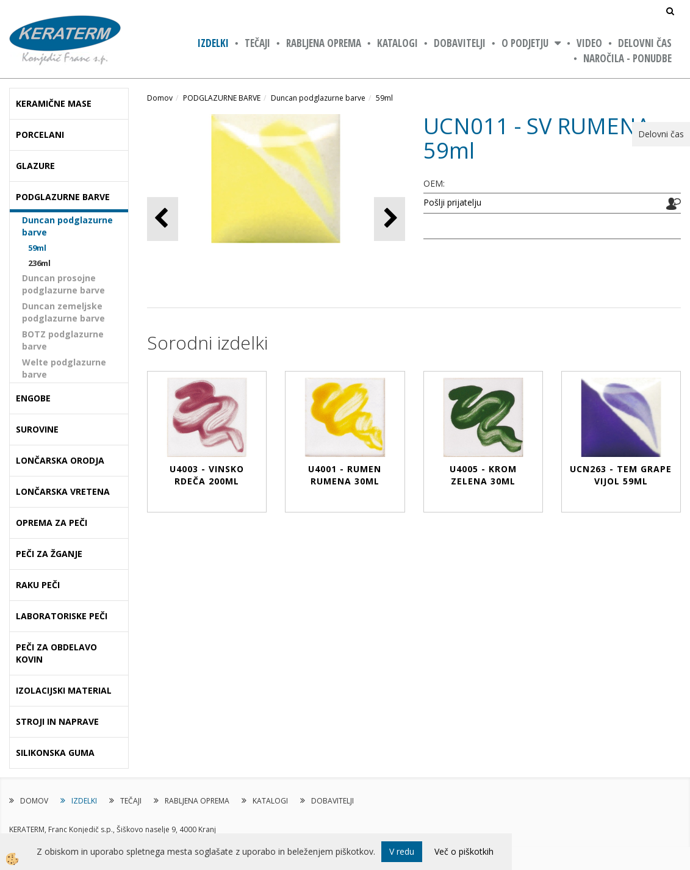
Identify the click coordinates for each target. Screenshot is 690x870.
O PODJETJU (524, 43)
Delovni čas (645, 43)
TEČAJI (257, 43)
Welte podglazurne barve (64, 368)
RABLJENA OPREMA (323, 43)
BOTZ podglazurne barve (63, 340)
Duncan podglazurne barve (67, 226)
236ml (39, 262)
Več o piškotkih (464, 851)
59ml (37, 247)
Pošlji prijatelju (452, 202)
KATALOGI (397, 43)
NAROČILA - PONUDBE (627, 58)
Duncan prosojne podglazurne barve (63, 284)
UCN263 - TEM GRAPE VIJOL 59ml (621, 475)
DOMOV (34, 801)
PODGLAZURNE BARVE (222, 98)
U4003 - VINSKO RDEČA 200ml (207, 475)
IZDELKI (213, 43)
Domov (160, 98)
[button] (389, 218)
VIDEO (589, 43)
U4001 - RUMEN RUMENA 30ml (344, 475)
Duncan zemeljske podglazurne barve (63, 312)
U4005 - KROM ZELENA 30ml (483, 475)
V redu (401, 851)
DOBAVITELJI (460, 43)
